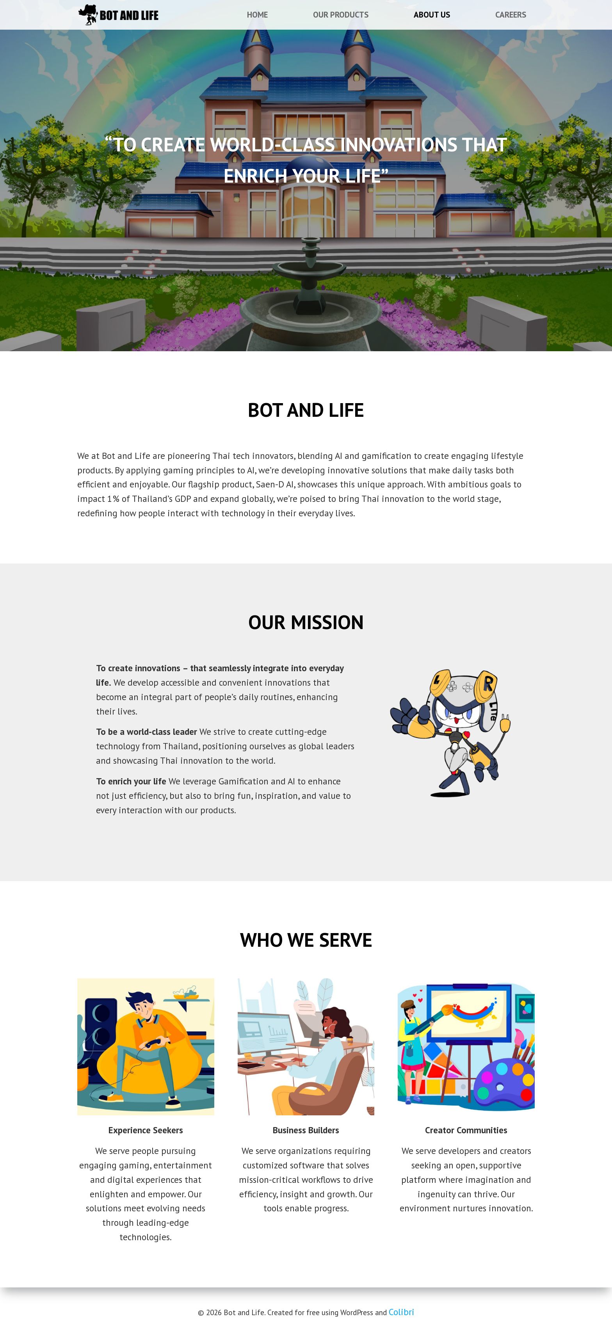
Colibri (402, 1311)
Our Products (340, 14)
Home (257, 14)
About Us (432, 14)
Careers (510, 14)
